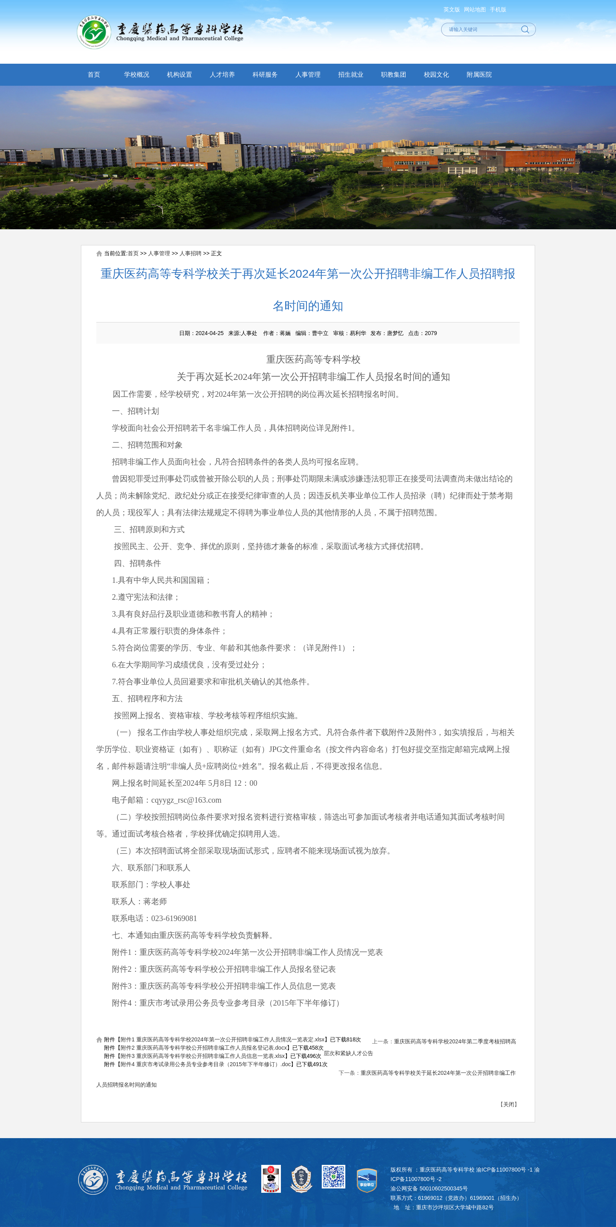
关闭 (508, 1104)
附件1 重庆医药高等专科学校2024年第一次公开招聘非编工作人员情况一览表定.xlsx (222, 1039)
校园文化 (436, 74)
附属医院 (479, 74)
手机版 (498, 9)
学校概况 (136, 74)
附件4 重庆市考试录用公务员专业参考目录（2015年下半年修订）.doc (206, 1064)
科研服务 (265, 74)
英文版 (452, 9)
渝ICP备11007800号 (501, 1169)
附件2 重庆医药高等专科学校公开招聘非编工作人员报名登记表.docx (204, 1048)
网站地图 (475, 9)
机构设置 (179, 74)
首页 (94, 74)
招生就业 (350, 74)
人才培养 (222, 74)
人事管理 (308, 74)
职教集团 (393, 74)
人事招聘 (191, 253)
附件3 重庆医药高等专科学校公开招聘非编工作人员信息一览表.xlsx (203, 1056)
